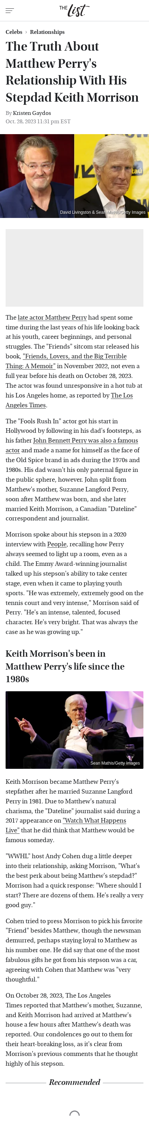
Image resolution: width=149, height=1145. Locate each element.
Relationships (47, 32)
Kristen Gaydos (32, 113)
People (56, 544)
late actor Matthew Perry (52, 317)
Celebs (14, 32)
